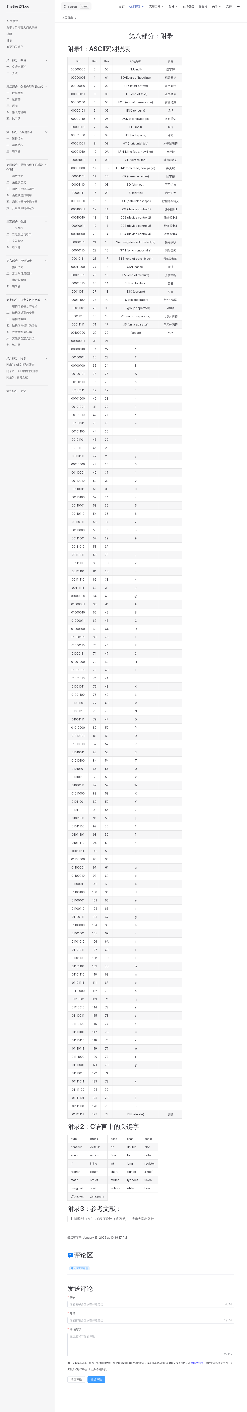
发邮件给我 (197, 1363)
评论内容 (75, 1329)
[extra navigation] (238, 6)
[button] (27, 60)
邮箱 (72, 1313)
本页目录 (69, 17)
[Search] (76, 6)
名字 (72, 1297)
